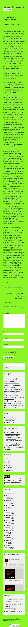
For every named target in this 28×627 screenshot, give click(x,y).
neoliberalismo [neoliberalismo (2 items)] (7, 397)
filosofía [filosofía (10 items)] (18, 387)
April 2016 (8, 522)
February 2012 (9, 545)
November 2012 (9, 538)
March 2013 (8, 537)
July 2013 (8, 533)
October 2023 (9, 502)
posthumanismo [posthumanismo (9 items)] (10, 403)
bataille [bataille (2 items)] (13, 378)
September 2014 (9, 530)
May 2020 (8, 508)
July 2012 (8, 542)
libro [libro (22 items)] (6, 395)
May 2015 (8, 525)
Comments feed (9, 420)
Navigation (8, 9)
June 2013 (8, 535)
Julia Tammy (8, 440)
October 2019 (9, 515)
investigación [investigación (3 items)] (14, 392)
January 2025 (9, 498)
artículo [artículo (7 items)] (8, 378)
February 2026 (9, 493)
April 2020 (8, 510)
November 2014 (9, 528)
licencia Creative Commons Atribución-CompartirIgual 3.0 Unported (13, 482)
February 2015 (9, 527)
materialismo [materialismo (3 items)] (15, 395)
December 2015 (9, 523)
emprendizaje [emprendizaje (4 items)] (15, 383)
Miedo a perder (7, 293)
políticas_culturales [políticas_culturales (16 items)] (12, 401)
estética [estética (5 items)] (6, 387)
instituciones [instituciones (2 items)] (17, 391)
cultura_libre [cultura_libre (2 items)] (20, 379)
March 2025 (8, 497)
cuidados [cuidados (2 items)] (11, 379)
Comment (6, 313)
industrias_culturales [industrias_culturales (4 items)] (9, 391)
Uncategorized (9, 470)
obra (8, 478)
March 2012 (8, 543)
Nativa (5, 31)
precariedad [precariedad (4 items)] (19, 403)
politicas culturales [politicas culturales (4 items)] (9, 399)
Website (5, 344)
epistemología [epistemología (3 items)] (7, 385)
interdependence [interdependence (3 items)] (7, 392)
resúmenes (8, 467)
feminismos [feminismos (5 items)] (12, 387)
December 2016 (9, 520)
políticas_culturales (17, 287)
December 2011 (9, 547)
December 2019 (9, 513)
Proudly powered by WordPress (11, 619)
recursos (7, 465)
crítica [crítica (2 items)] (8, 379)
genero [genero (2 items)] (5, 389)
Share (21, 567)
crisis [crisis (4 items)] (5, 379)
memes (7, 462)
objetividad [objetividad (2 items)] (22, 397)
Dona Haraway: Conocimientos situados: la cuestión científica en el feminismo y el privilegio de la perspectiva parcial (13, 436)
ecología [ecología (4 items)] (15, 381)
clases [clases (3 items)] (19, 378)
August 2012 (8, 540)
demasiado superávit (13, 7)
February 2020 (9, 512)
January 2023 (9, 503)
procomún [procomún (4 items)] (6, 405)
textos (10, 283)
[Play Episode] (6, 563)
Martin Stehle (12, 620)
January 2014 (9, 532)
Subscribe (16, 567)
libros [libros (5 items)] (10, 395)
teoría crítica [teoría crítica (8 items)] (8, 407)
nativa (9, 287)
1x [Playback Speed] (12, 564)
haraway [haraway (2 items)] (8, 389)
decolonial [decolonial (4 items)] (6, 381)
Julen (6, 445)
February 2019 (9, 517)
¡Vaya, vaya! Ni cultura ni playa (14, 603)
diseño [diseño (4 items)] (11, 381)
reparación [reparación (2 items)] (12, 405)
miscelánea (8, 464)
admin (5, 26)
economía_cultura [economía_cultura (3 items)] (8, 383)
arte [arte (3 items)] (5, 378)
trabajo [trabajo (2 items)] (14, 407)
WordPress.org (9, 422)
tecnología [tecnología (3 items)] (21, 405)
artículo (7, 459)
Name (5, 332)
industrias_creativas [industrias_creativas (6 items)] (16, 389)
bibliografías (8, 460)
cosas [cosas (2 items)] (21, 378)
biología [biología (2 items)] (16, 378)
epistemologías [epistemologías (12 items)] (16, 385)
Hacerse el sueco (15, 444)
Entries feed (8, 419)
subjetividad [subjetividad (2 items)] (16, 405)
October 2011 (9, 549)
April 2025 (8, 495)
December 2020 (9, 505)
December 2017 (9, 518)
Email (5, 338)
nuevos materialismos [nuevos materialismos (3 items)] (14, 397)
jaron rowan (14, 478)
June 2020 (8, 507)
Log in (7, 417)
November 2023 (9, 500)
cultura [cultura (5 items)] (15, 379)
